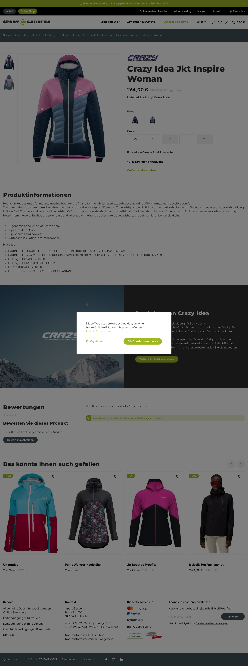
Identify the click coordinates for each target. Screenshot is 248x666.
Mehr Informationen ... (100, 331)
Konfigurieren (94, 341)
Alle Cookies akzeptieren (143, 341)
